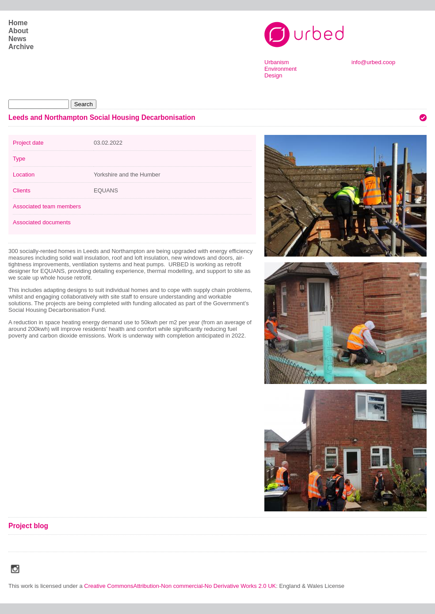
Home (17, 23)
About (18, 31)
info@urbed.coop (373, 62)
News (17, 38)
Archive (21, 46)
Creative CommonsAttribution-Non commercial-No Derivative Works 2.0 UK (180, 586)
